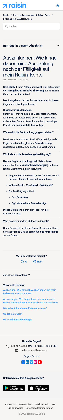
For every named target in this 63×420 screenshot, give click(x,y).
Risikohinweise (15, 408)
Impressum (11, 404)
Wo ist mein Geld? (12, 314)
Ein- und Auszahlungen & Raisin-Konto (31, 15)
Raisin (6, 15)
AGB (53, 404)
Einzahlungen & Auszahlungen (17, 19)
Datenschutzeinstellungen (39, 408)
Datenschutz (26, 404)
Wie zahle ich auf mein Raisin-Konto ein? (25, 308)
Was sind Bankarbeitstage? (17, 319)
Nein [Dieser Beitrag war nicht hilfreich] (39, 261)
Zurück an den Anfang (16, 274)
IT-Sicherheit (41, 404)
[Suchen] (31, 26)
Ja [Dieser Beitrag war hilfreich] (26, 261)
